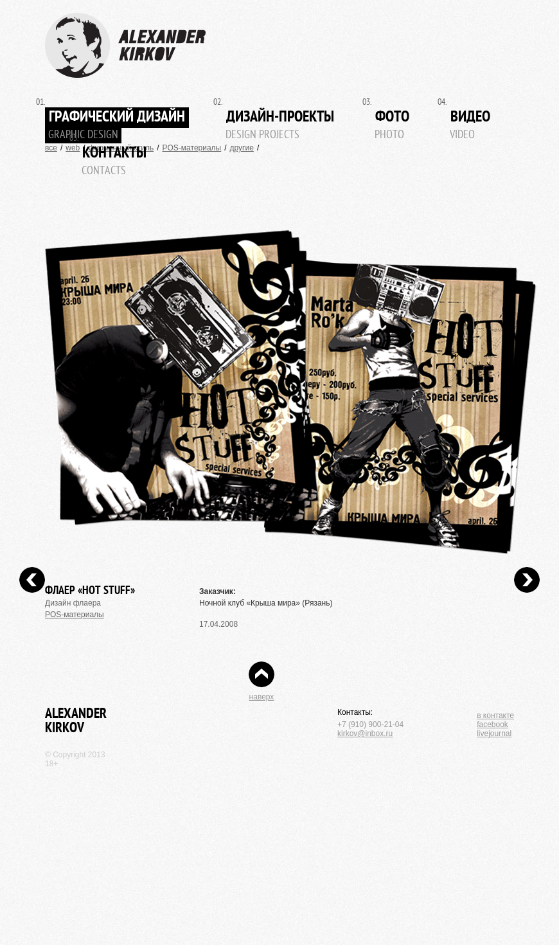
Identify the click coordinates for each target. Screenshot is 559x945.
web (73, 147)
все (51, 147)
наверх (261, 696)
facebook (492, 724)
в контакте (495, 715)
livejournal (494, 733)
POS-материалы (192, 147)
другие (242, 147)
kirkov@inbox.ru (365, 733)
